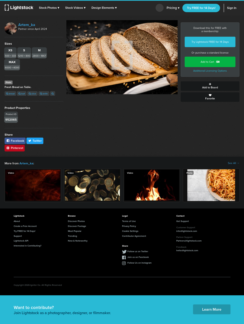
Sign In (231, 8)
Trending (72, 235)
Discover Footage (77, 225)
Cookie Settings (130, 230)
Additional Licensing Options (210, 71)
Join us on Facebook (138, 256)
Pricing (173, 8)
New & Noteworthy (77, 240)
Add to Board (210, 86)
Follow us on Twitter (137, 251)
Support (18, 235)
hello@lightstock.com (187, 250)
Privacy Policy (129, 225)
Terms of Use (129, 221)
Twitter (35, 141)
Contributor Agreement (134, 235)
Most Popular (74, 230)
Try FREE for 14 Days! (201, 8)
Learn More (211, 309)
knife (44, 93)
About (17, 221)
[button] (49, 8)
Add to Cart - (210, 62)
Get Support (182, 221)
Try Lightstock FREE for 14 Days (210, 42)
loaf (21, 93)
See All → (233, 163)
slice (32, 93)
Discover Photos (76, 221)
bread (10, 93)
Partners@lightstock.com (189, 240)
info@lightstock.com (186, 230)
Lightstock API (21, 240)
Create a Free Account (25, 225)
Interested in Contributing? (27, 245)
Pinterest (14, 148)
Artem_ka (26, 25)
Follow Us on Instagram (139, 262)
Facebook (15, 141)
